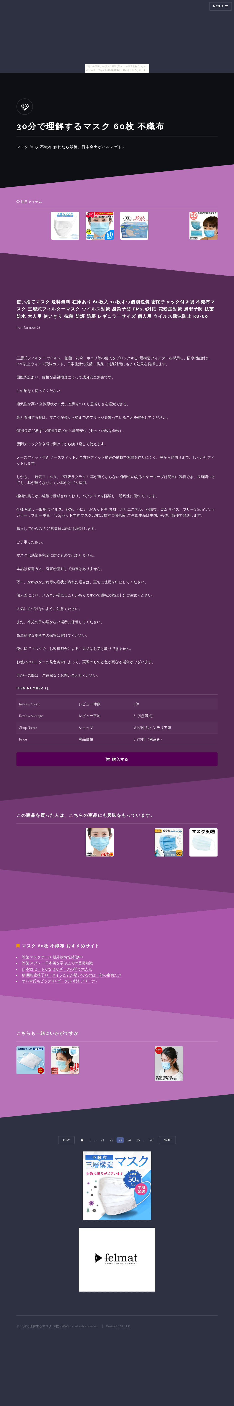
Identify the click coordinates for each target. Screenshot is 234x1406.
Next (167, 1140)
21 (102, 1140)
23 (120, 1140)
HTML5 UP (123, 1326)
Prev (66, 1140)
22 (111, 1140)
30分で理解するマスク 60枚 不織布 (44, 1326)
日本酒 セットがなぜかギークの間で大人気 (57, 969)
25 (138, 1140)
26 (151, 1140)
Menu (218, 6)
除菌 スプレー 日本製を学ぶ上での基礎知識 (57, 963)
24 (129, 1140)
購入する (120, 759)
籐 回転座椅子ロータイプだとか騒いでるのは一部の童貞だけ (71, 975)
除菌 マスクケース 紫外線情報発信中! (52, 957)
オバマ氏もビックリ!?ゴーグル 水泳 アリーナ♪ (59, 981)
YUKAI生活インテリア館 (152, 727)
